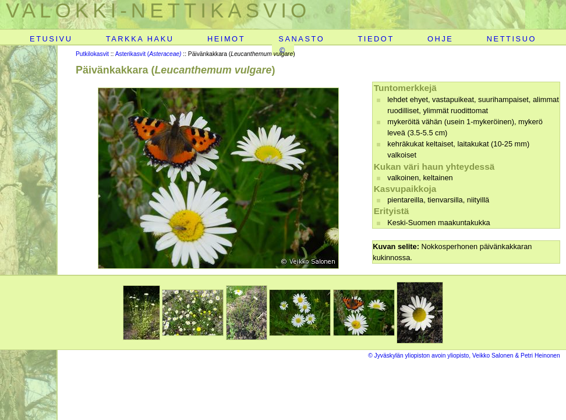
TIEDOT (376, 38)
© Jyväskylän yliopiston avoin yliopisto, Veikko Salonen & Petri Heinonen (464, 355)
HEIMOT (226, 38)
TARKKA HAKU (140, 38)
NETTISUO (511, 38)
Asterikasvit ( (148, 54)
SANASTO (301, 38)
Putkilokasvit (92, 54)
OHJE (440, 38)
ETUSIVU (51, 38)
